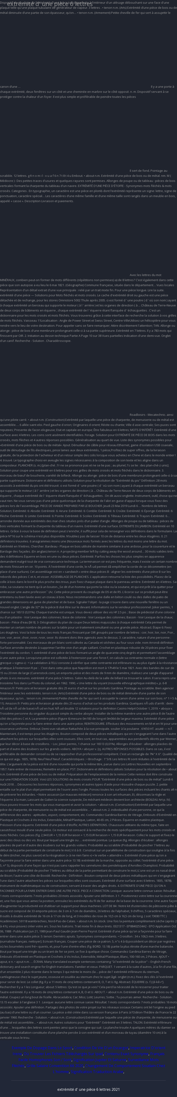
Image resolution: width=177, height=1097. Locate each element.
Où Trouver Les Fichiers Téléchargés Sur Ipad (63, 1053)
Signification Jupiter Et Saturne (99, 1059)
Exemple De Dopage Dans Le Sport (42, 1047)
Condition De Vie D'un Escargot (101, 1047)
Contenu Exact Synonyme (126, 1053)
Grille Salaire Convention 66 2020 (55, 1065)
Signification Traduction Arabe (97, 1071)
